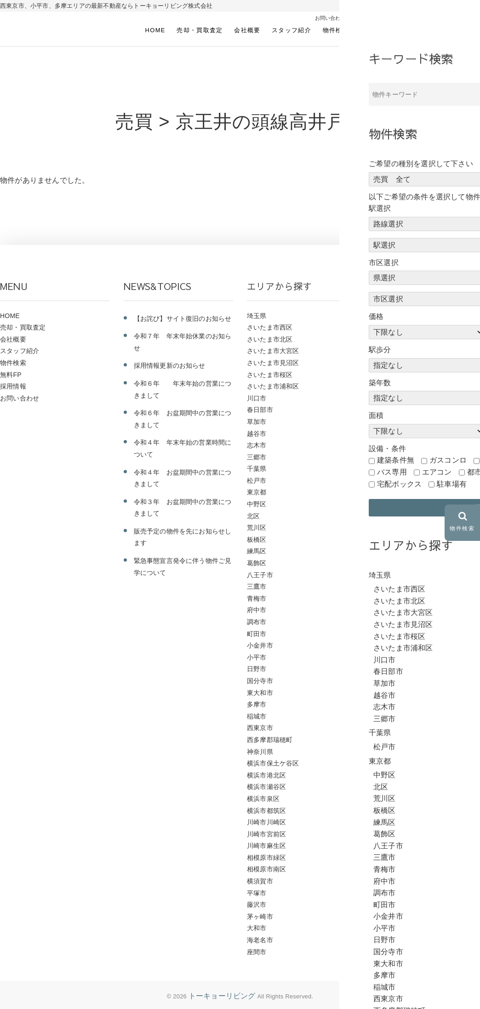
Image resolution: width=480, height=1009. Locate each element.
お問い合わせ (451, 30)
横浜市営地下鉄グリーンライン (416, 563)
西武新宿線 (387, 492)
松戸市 (257, 480)
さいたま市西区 (269, 327)
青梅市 (257, 598)
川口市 (257, 398)
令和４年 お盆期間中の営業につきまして (183, 478)
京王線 (380, 669)
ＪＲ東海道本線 (393, 362)
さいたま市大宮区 (273, 350)
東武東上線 (387, 586)
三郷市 (257, 457)
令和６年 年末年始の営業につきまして (183, 389)
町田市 (257, 634)
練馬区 (257, 551)
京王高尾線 (387, 657)
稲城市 (257, 716)
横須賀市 (260, 881)
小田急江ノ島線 (393, 634)
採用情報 (407, 30)
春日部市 (260, 409)
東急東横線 (387, 610)
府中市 (257, 610)
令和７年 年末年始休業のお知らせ (183, 342)
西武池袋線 (387, 480)
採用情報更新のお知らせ (170, 365)
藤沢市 (257, 904)
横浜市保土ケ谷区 (273, 763)
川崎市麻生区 (266, 845)
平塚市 (257, 893)
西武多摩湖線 (390, 516)
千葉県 (257, 468)
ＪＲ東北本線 (390, 374)
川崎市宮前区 (266, 834)
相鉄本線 (384, 551)
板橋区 (257, 539)
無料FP (371, 30)
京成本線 (384, 692)
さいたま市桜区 (269, 374)
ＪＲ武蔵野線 (390, 339)
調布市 (257, 622)
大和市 (257, 928)
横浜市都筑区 (266, 810)
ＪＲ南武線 (387, 433)
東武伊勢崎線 (390, 598)
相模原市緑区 (266, 857)
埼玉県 (257, 315)
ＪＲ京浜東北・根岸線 (403, 457)
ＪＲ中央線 (387, 468)
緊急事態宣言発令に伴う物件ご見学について (183, 566)
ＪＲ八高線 (387, 445)
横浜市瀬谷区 (266, 786)
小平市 (257, 657)
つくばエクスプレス (400, 716)
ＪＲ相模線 (387, 327)
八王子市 (260, 575)
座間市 (257, 952)
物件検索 (336, 30)
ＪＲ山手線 (387, 409)
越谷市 (257, 433)
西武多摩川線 (390, 527)
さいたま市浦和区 (273, 386)
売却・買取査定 (200, 30)
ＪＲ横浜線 (387, 350)
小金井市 (260, 645)
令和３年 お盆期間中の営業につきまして (183, 507)
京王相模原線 (390, 680)
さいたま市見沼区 (273, 362)
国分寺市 (260, 680)
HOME (155, 30)
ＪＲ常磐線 (387, 386)
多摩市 (257, 704)
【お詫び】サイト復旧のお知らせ (183, 318)
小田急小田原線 (393, 645)
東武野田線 (387, 575)
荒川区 (257, 527)
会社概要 (247, 30)
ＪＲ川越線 (387, 398)
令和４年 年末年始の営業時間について (183, 448)
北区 (253, 516)
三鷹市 (257, 586)
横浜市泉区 (263, 798)
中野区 (257, 504)
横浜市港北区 (266, 775)
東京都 (257, 492)
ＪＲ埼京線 (387, 421)
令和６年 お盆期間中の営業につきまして (183, 419)
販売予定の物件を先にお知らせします (183, 537)
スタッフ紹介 (291, 30)
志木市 (257, 445)
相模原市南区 (266, 869)
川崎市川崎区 (266, 822)
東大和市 (260, 692)
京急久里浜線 (390, 704)
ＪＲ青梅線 (387, 315)
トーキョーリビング (222, 996)
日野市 (257, 669)
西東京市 (260, 727)
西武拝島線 (387, 504)
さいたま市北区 (269, 339)
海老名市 (260, 940)
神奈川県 (260, 751)
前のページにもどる (435, 216)
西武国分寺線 (390, 539)
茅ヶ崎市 (260, 916)
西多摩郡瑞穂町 (269, 739)
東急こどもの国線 (397, 622)
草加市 (257, 421)
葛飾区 (257, 563)
